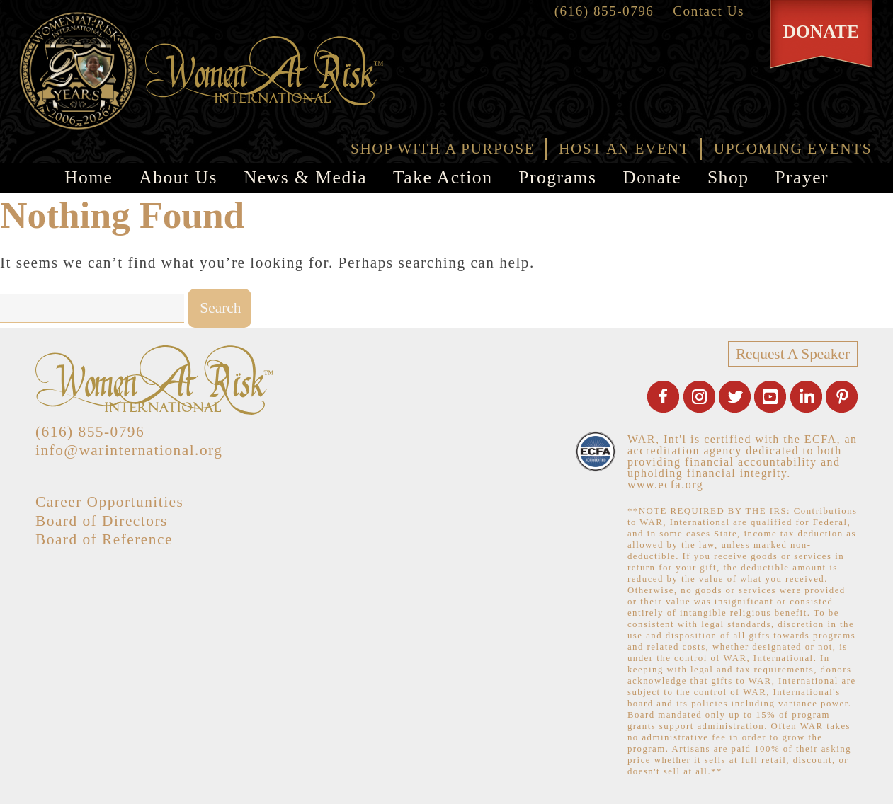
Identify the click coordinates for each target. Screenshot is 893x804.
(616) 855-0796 (604, 11)
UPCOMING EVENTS (793, 148)
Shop (728, 177)
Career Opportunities (109, 501)
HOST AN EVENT (624, 148)
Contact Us (708, 11)
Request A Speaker (793, 353)
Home (88, 177)
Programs (557, 177)
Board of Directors (101, 520)
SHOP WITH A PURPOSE (443, 148)
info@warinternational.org (128, 450)
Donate (651, 177)
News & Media (305, 177)
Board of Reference (104, 539)
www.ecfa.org (665, 484)
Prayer (802, 177)
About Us (178, 177)
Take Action (442, 177)
